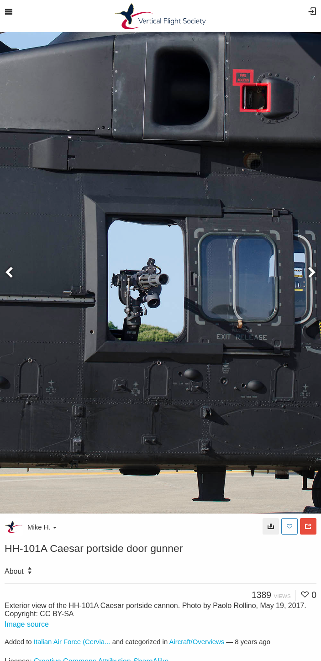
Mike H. (42, 527)
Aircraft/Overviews (197, 641)
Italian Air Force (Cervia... (72, 641)
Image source (27, 624)
